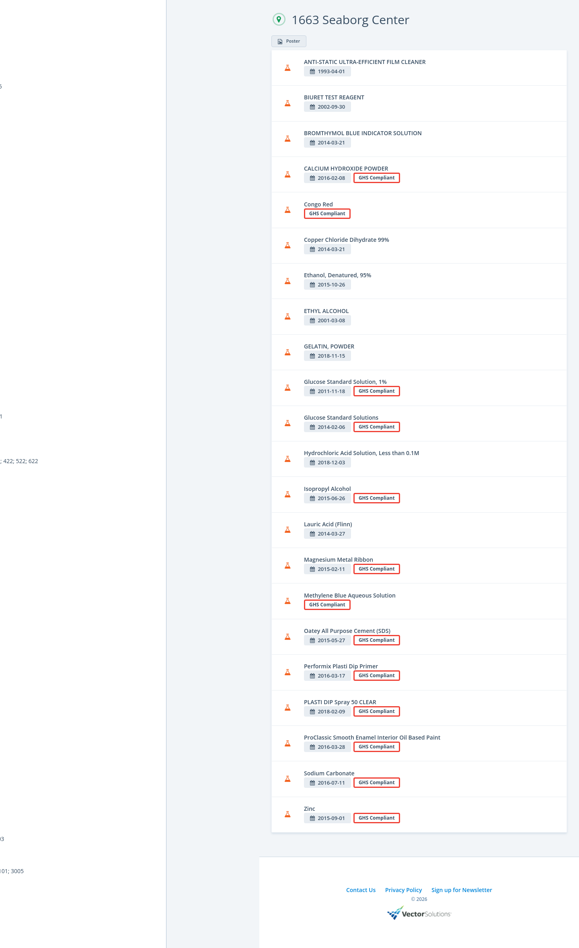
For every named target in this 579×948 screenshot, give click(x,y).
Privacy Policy (403, 890)
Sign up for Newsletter (461, 890)
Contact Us (361, 890)
